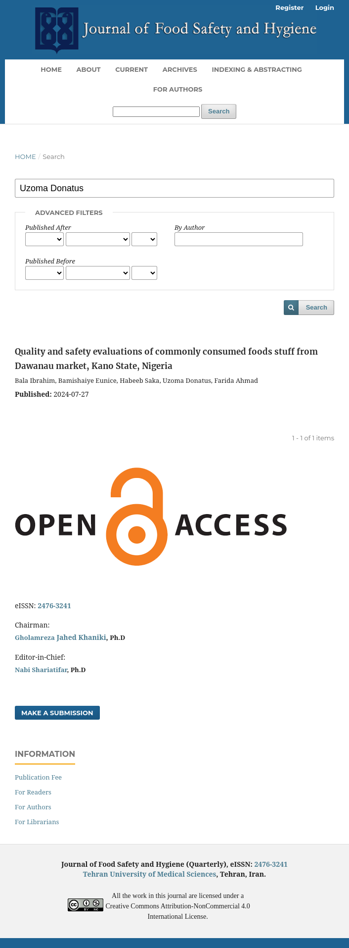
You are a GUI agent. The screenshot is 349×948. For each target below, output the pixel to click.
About (89, 69)
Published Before (50, 261)
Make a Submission (57, 713)
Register (289, 7)
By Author (189, 227)
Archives (180, 69)
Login (324, 7)
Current (131, 69)
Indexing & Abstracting (257, 69)
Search (218, 111)
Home (51, 69)
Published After (48, 227)
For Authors (178, 89)
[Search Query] (156, 111)
